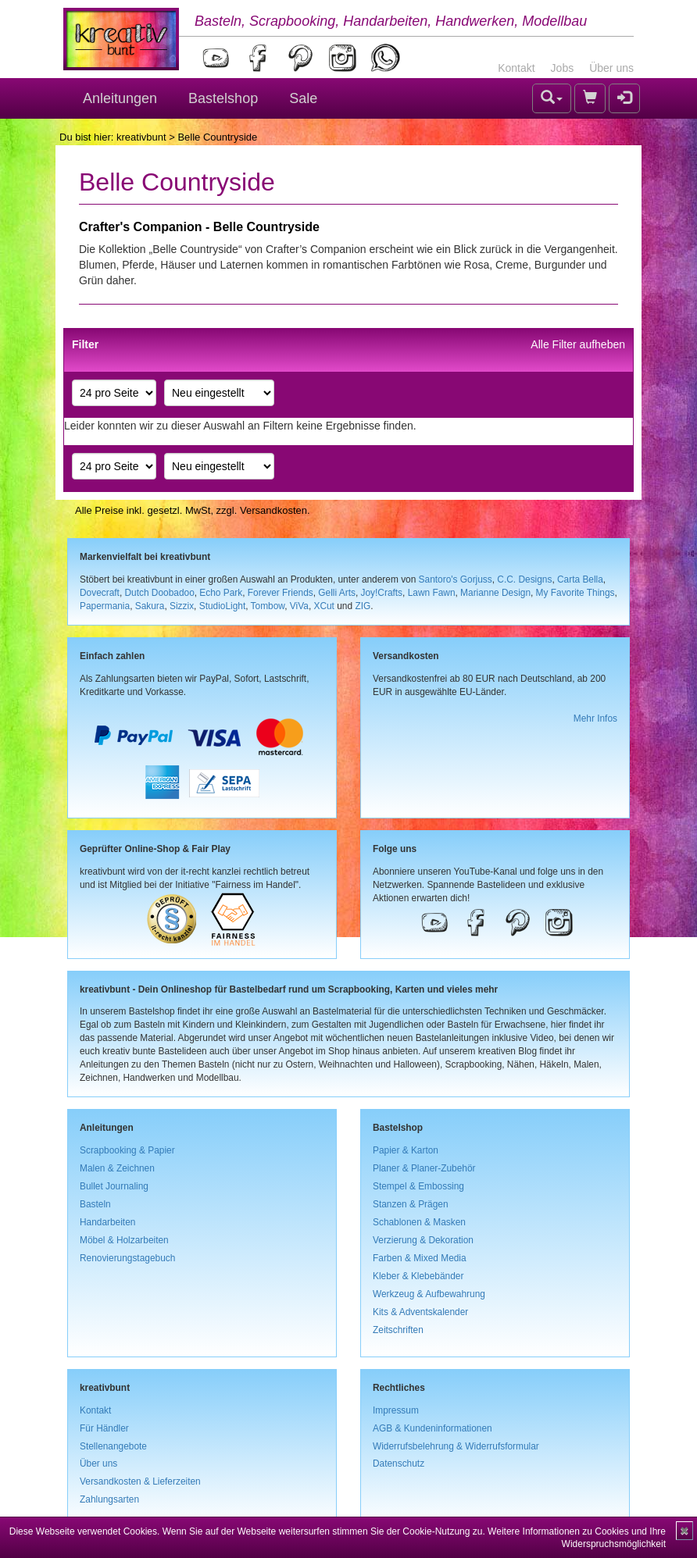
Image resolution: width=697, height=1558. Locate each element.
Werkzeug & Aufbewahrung (429, 1294)
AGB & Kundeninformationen (432, 1428)
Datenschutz (398, 1463)
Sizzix (182, 606)
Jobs (562, 68)
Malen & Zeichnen (117, 1168)
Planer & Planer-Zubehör (424, 1168)
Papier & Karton (405, 1150)
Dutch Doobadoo (160, 592)
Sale (303, 98)
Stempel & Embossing (418, 1186)
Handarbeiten (107, 1222)
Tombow (268, 606)
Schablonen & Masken (419, 1222)
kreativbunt (141, 137)
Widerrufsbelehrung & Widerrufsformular (456, 1446)
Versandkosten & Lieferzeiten (140, 1481)
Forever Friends (280, 592)
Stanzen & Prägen (411, 1204)
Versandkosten (273, 510)
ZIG (362, 606)
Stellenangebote (113, 1446)
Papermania (105, 606)
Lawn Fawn (432, 592)
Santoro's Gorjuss (455, 579)
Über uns (611, 68)
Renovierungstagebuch (127, 1258)
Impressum (396, 1410)
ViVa (299, 606)
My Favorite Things (575, 592)
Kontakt (516, 68)
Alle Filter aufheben (578, 344)
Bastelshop (223, 98)
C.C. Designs (524, 579)
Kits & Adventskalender (420, 1312)
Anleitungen (120, 98)
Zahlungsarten (109, 1499)
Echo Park (220, 592)
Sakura (150, 606)
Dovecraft (100, 592)
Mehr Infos (595, 718)
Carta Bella (580, 579)
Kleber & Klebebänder (418, 1276)
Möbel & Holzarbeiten (124, 1240)
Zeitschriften (398, 1329)
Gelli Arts (337, 592)
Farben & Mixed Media (419, 1258)
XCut (323, 606)
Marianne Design (495, 592)
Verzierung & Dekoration (423, 1240)
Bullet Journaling (114, 1186)
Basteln (95, 1204)
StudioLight (222, 606)
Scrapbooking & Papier (127, 1150)
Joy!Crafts (382, 592)
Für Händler (104, 1428)
